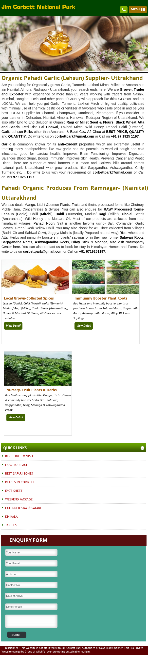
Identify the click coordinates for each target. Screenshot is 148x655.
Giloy (76, 242)
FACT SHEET (13, 490)
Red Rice (29, 127)
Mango (29, 205)
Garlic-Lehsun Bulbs (17, 132)
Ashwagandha (46, 242)
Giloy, (27, 405)
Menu (135, 9)
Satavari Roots (112, 308)
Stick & (87, 242)
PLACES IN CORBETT (19, 482)
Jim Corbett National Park (38, 7)
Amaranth (58, 132)
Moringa (36, 405)
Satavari (52, 400)
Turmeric (74, 214)
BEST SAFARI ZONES (19, 473)
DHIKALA (11, 516)
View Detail (13, 325)
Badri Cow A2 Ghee (85, 132)
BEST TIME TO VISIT (19, 456)
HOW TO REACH (16, 464)
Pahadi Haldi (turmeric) (124, 127)
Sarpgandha (13, 405)
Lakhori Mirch (72, 127)
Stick (121, 313)
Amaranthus (12, 219)
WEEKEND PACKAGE (19, 499)
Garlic (21, 214)
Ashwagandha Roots (96, 313)
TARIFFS (11, 525)
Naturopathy (135, 242)
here (16, 247)
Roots (131, 237)
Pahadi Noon (44, 223)
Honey (38, 219)
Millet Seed (89, 122)
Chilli (34, 214)
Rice (123, 233)
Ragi (17, 308)
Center (6, 247)
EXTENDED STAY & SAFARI (23, 508)
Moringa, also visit (110, 242)
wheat (132, 233)
